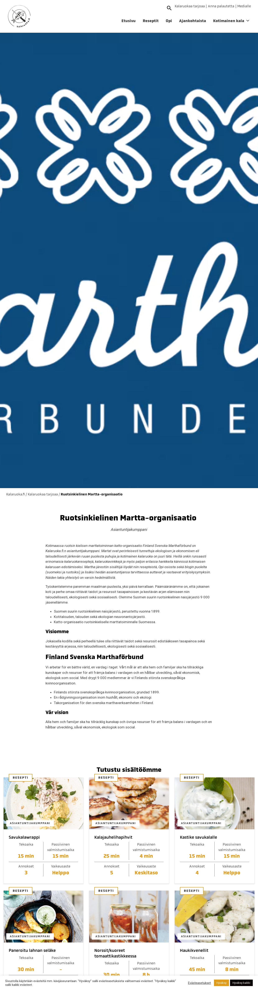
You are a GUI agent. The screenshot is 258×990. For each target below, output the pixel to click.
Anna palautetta (221, 6)
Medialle (244, 6)
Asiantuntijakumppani (30, 823)
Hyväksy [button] (221, 982)
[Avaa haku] (169, 8)
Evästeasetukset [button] (199, 983)
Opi (169, 20)
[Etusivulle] (19, 16)
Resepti (20, 778)
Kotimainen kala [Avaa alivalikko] (228, 20)
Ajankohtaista (192, 20)
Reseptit (151, 20)
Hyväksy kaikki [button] (241, 982)
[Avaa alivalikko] (247, 21)
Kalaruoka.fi (15, 494)
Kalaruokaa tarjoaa (190, 6)
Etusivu (128, 20)
